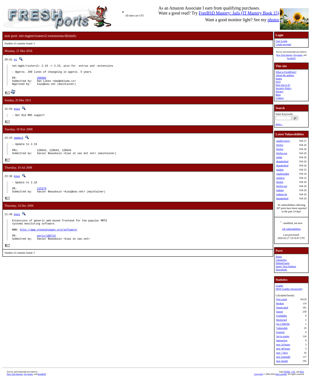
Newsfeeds (281, 269)
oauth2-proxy (283, 140)
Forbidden (281, 315)
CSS (293, 372)
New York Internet (284, 55)
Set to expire (282, 336)
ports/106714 (46, 250)
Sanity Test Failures (286, 266)
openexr (280, 177)
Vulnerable (282, 328)
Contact (280, 98)
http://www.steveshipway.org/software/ (48, 243)
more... (279, 124)
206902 (41, 81)
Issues (279, 78)
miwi (17, 113)
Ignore (279, 311)
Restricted (281, 319)
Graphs (279, 285)
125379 (41, 198)
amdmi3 (18, 143)
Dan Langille (281, 374)
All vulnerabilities (291, 229)
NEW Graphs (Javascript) (289, 288)
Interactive (281, 340)
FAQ (278, 81)
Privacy (280, 91)
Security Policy (284, 88)
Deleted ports (282, 263)
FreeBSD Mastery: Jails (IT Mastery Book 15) (239, 13)
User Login (281, 41)
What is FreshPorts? (286, 72)
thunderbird (282, 161)
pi (15, 59)
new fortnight (283, 356)
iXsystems (297, 55)
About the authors (285, 75)
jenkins (280, 190)
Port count (281, 299)
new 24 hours (283, 344)
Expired (280, 332)
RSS (302, 372)
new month (282, 361)
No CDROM (283, 324)
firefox (279, 145)
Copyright (258, 374)
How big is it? (283, 85)
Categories (281, 259)
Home (279, 256)
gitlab (279, 157)
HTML (287, 372)
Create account (283, 44)
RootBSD (291, 58)
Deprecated (282, 307)
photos (273, 19)
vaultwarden (282, 173)
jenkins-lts (281, 194)
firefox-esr (281, 153)
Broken (280, 303)
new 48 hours (283, 348)
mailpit (280, 169)
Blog (278, 94)
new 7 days (282, 352)
